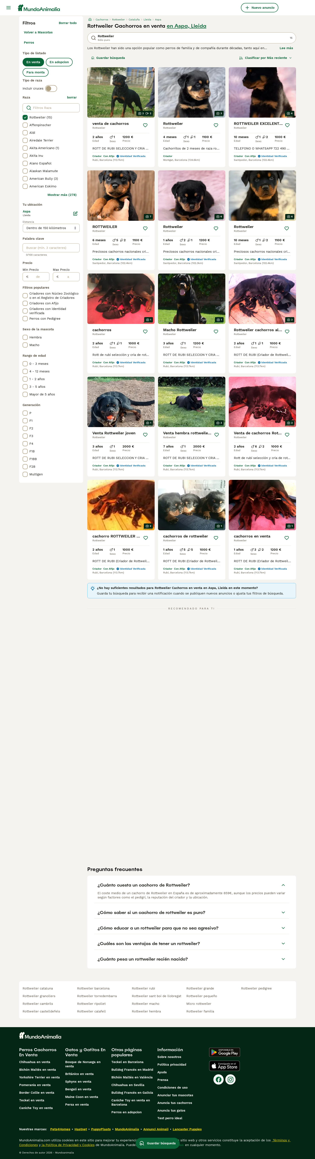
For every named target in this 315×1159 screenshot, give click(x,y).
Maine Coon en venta (81, 1097)
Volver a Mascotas (38, 32)
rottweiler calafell (91, 1011)
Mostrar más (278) (62, 195)
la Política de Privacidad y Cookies (68, 1145)
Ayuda (162, 1072)
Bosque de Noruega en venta (83, 1064)
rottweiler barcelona (93, 988)
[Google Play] (224, 1052)
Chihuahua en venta (34, 1062)
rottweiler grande (200, 988)
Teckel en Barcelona (127, 1062)
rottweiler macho (145, 1004)
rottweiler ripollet (91, 1004)
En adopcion (59, 62)
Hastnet (81, 1129)
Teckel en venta (31, 1100)
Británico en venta (79, 1074)
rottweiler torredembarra (97, 996)
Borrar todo (68, 23)
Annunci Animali (155, 1129)
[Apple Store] (224, 1066)
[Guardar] (145, 125)
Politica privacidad (171, 1064)
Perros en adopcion (126, 1112)
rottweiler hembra (146, 1011)
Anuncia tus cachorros (174, 1103)
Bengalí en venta (78, 1089)
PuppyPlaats (101, 1129)
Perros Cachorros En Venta (37, 1052)
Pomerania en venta (35, 1085)
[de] (39, 276)
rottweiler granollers (39, 996)
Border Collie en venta (36, 1093)
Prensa (162, 1080)
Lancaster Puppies (187, 1129)
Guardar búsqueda (108, 58)
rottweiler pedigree (256, 988)
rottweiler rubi (143, 988)
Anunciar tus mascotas (175, 1095)
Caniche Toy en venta (36, 1108)
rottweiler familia (200, 1011)
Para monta (35, 72)
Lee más (286, 48)
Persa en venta (77, 1104)
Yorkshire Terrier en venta (39, 1077)
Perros (29, 42)
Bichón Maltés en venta (37, 1070)
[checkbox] (25, 117)
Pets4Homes (60, 1129)
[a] (69, 276)
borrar (72, 97)
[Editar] (75, 213)
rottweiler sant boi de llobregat (156, 996)
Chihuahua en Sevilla (127, 1085)
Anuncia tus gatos (171, 1110)
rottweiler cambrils (38, 1004)
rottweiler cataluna (38, 988)
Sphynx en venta (78, 1081)
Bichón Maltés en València (132, 1077)
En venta (33, 62)
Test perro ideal (169, 1118)
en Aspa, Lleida (186, 26)
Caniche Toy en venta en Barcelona (130, 1102)
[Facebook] (218, 1079)
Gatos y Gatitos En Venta (85, 1052)
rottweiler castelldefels (41, 1011)
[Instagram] (230, 1079)
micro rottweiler (198, 1004)
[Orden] (265, 58)
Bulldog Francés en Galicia (132, 1093)
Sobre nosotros (169, 1057)
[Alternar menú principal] (8, 7)
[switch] (51, 88)
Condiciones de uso (172, 1087)
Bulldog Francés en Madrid (132, 1070)
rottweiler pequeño (201, 996)
